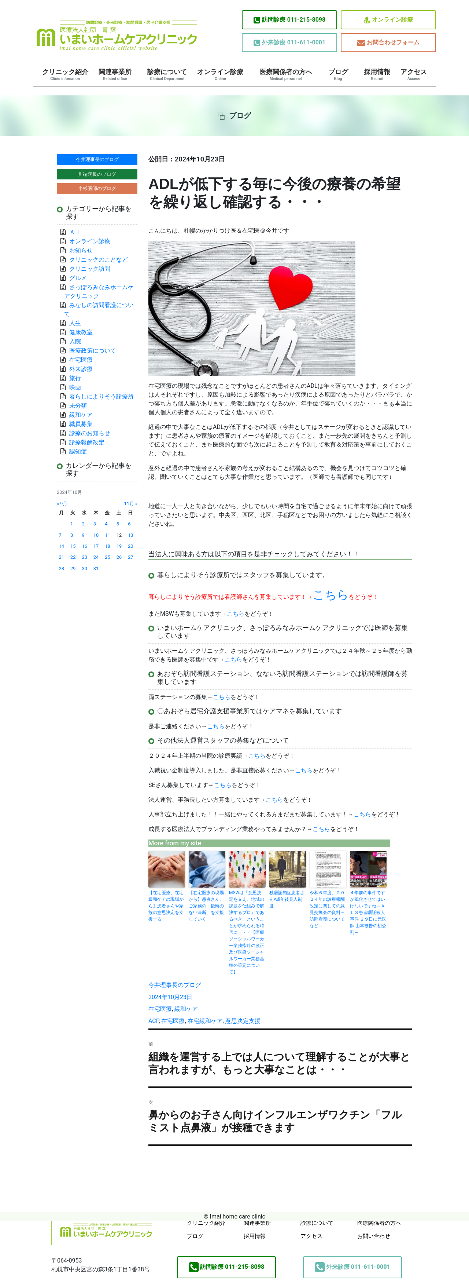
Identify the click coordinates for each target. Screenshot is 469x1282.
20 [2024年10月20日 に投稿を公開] (130, 546)
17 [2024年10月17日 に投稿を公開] (96, 546)
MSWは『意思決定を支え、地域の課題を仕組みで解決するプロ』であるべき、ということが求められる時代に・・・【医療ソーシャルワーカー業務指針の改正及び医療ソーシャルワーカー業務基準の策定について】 (246, 932)
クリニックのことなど (98, 259)
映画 (75, 387)
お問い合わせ (373, 1236)
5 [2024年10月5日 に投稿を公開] (118, 524)
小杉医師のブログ (97, 188)
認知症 (78, 451)
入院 (75, 341)
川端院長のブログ (97, 174)
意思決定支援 (243, 1020)
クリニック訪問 (89, 268)
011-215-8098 (289, 19)
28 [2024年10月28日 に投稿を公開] (61, 568)
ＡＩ (75, 232)
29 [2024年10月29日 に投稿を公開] (72, 568)
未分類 (78, 405)
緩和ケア (189, 1008)
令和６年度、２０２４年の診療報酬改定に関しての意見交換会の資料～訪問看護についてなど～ (327, 909)
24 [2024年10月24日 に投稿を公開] (96, 557)
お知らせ (81, 250)
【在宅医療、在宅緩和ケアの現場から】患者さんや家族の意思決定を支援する (166, 906)
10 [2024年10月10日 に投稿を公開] (96, 535)
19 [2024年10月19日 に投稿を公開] (119, 546)
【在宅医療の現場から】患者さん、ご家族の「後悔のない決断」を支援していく (206, 906)
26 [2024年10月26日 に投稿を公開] (119, 557)
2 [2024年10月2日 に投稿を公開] (83, 524)
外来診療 (81, 368)
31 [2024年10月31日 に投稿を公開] (96, 568)
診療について (167, 74)
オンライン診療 (388, 20)
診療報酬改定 (86, 442)
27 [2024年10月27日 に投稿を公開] (130, 557)
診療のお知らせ (89, 433)
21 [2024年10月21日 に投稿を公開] (61, 557)
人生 (75, 323)
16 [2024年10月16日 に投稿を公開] (84, 546)
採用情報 (377, 74)
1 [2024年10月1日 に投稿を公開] (71, 524)
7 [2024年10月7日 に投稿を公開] (60, 535)
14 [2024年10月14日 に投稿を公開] (61, 546)
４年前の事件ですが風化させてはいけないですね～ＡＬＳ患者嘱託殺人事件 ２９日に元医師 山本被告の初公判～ (368, 912)
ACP (153, 1020)
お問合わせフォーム (388, 43)
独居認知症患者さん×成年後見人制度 (286, 899)
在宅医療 (160, 1008)
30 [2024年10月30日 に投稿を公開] (84, 568)
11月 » (130, 503)
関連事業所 (115, 74)
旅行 (75, 378)
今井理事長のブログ (174, 984)
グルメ (78, 277)
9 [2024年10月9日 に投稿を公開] (83, 535)
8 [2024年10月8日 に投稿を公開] (71, 535)
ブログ (338, 74)
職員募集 (81, 423)
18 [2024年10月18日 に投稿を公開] (107, 546)
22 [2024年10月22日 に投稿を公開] (72, 557)
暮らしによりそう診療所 (101, 396)
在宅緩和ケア (205, 1020)
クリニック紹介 (65, 74)
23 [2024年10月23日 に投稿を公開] (84, 557)
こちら (235, 613)
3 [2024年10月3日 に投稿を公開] (94, 524)
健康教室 (81, 332)
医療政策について (92, 350)
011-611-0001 (289, 42)
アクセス (413, 74)
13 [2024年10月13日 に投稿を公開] (130, 535)
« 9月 (62, 503)
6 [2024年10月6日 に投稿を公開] (129, 524)
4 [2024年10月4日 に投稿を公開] (106, 524)
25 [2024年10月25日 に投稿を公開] (107, 557)
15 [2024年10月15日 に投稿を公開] (72, 546)
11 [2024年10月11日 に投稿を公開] (107, 535)
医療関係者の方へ (285, 74)
